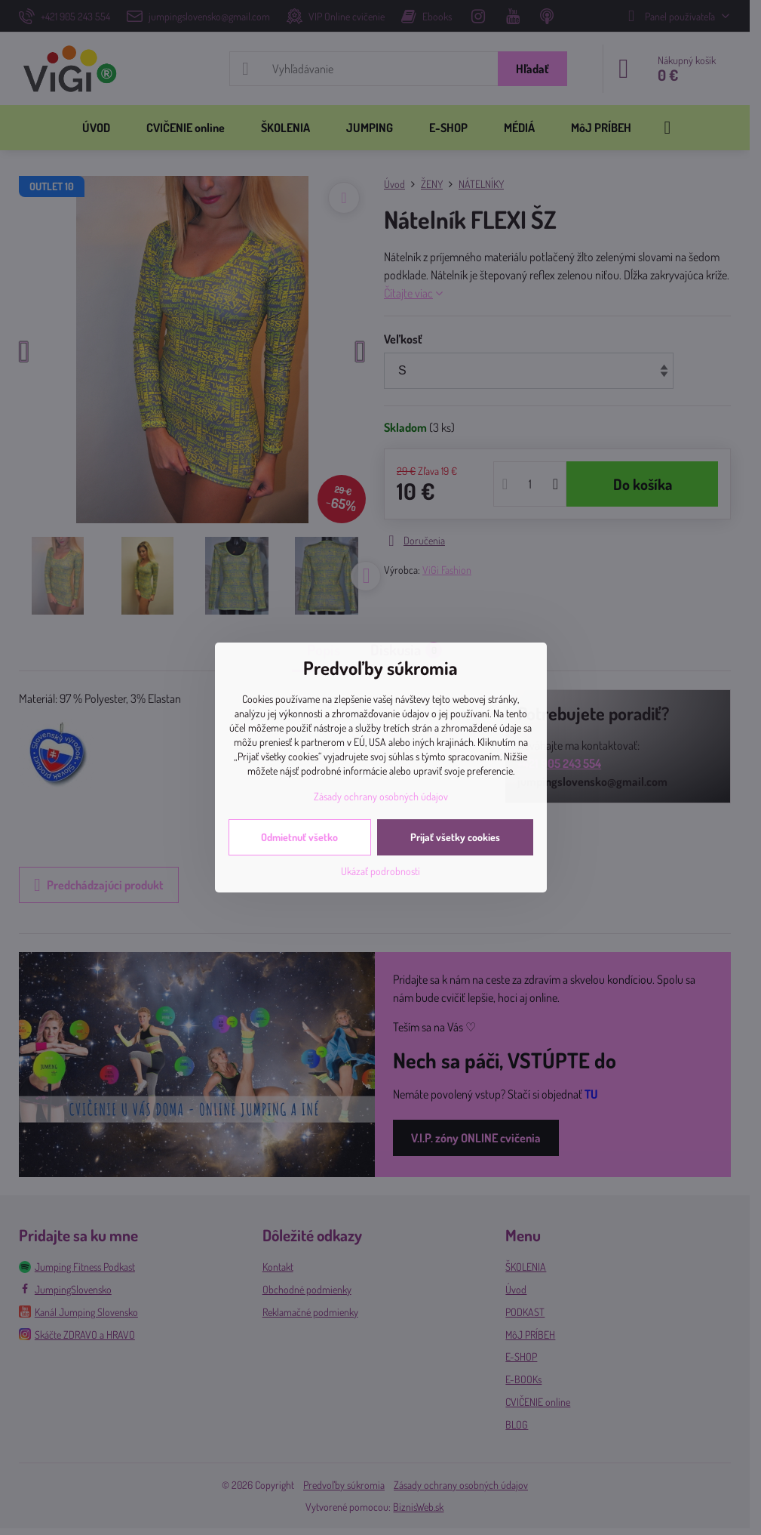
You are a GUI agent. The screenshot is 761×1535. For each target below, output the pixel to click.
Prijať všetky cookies (455, 837)
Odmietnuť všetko (299, 837)
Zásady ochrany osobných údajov (381, 796)
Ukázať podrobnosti (380, 871)
